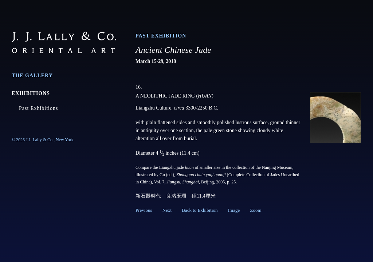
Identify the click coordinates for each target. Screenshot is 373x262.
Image (234, 210)
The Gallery (32, 75)
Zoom (255, 210)
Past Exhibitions (38, 108)
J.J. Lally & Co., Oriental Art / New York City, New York (64, 42)
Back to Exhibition (199, 210)
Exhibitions (31, 93)
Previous (144, 210)
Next (167, 210)
